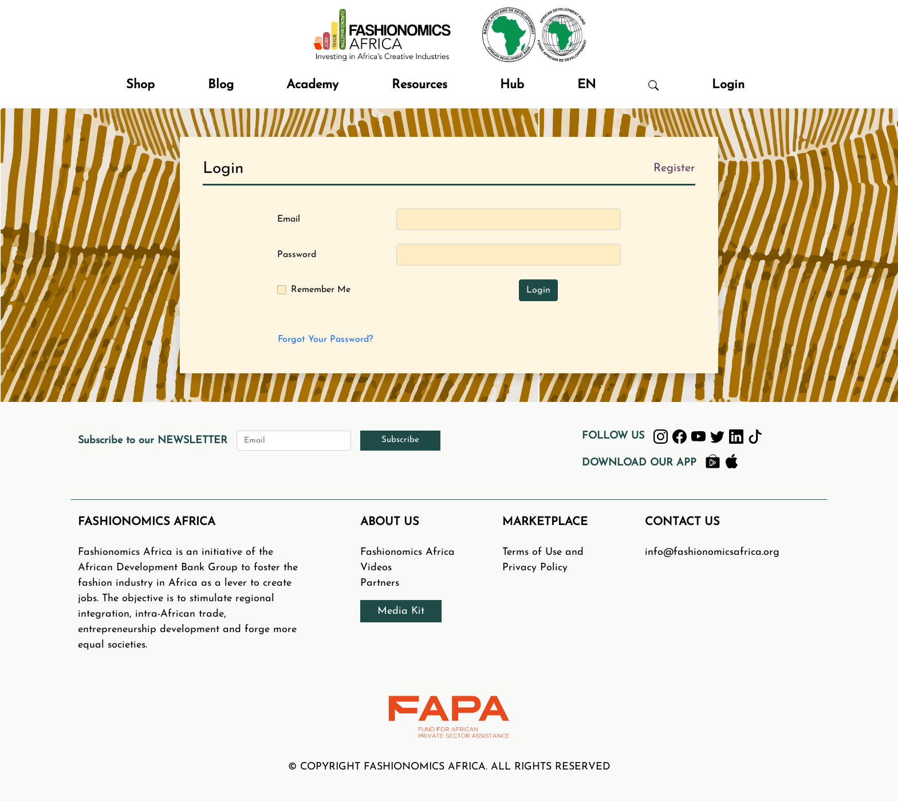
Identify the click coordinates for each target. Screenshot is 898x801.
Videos (376, 567)
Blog (221, 85)
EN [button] (586, 85)
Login (728, 85)
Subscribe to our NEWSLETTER (152, 440)
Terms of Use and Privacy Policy (543, 560)
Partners (379, 583)
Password (296, 254)
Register (674, 168)
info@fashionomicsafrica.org (712, 552)
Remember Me (320, 289)
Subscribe (400, 440)
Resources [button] (419, 85)
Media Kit (400, 611)
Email (288, 219)
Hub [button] (512, 85)
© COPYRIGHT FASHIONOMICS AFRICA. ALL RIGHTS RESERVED (449, 766)
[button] (653, 85)
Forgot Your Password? (325, 339)
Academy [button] (312, 85)
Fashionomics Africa (407, 552)
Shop (140, 85)
